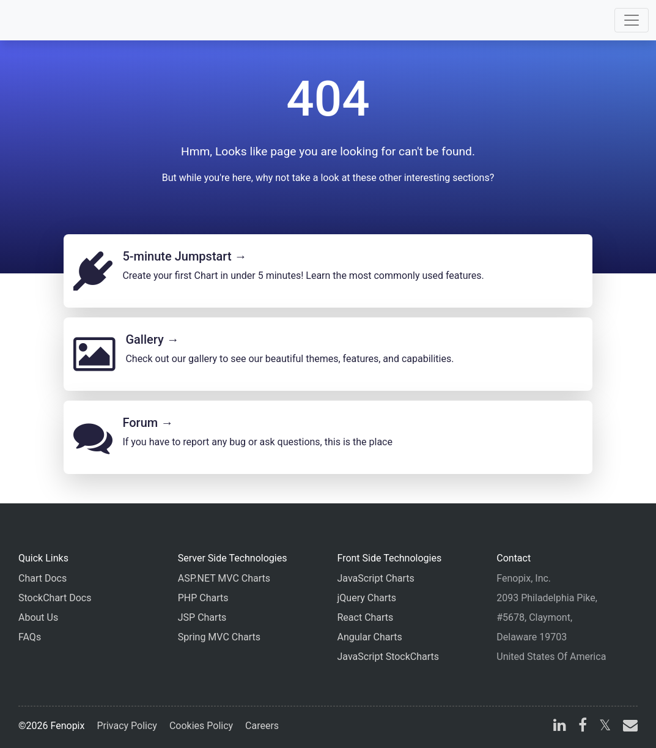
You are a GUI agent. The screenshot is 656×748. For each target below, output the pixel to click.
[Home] (44, 20)
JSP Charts (202, 617)
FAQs (29, 637)
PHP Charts (203, 598)
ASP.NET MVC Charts (224, 578)
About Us (38, 617)
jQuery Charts (366, 598)
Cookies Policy (201, 725)
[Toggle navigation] (631, 20)
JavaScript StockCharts (388, 656)
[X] (605, 727)
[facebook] (582, 727)
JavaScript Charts (376, 578)
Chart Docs (42, 578)
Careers (262, 725)
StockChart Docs (54, 598)
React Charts (365, 617)
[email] (628, 727)
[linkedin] (559, 727)
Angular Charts (369, 637)
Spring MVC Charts (219, 637)
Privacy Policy (127, 725)
